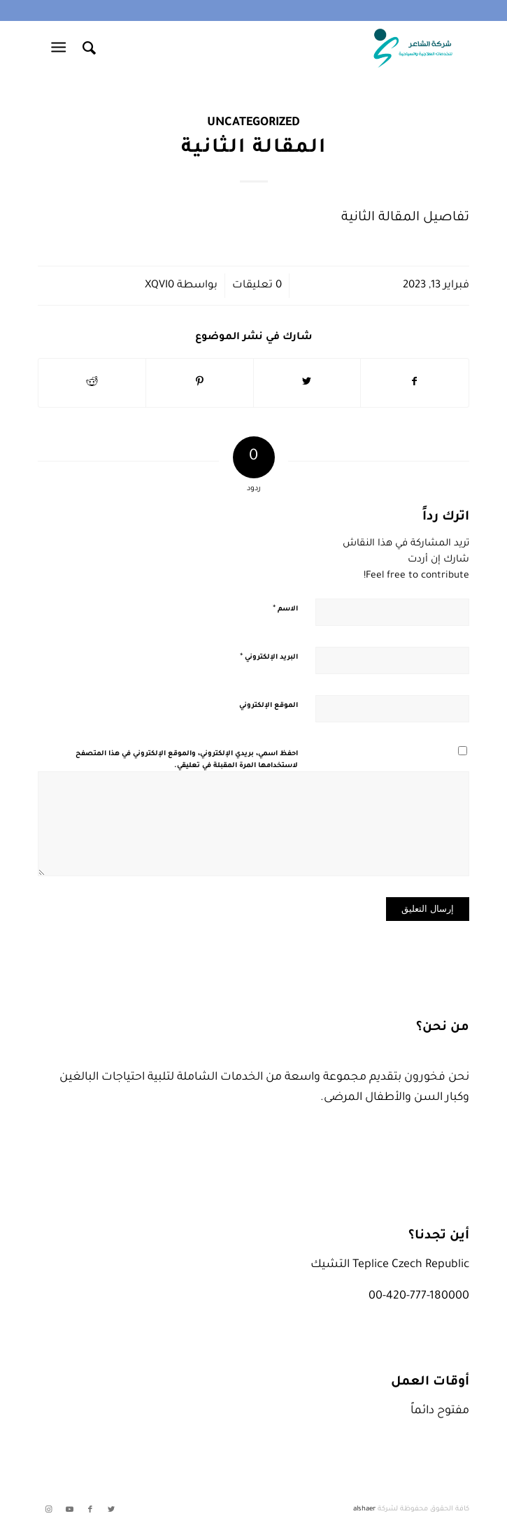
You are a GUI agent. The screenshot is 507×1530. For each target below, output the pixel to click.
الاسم (285, 609)
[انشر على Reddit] (91, 382)
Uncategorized (253, 123)
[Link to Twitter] (111, 1509)
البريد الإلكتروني (269, 657)
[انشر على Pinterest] (199, 382)
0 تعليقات (257, 286)
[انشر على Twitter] (307, 382)
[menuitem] (87, 48)
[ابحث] (87, 48)
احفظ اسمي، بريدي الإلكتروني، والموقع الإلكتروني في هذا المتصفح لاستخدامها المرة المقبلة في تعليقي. (187, 760)
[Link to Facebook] (90, 1509)
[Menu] (62, 48)
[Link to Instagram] (48, 1509)
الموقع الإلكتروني (268, 706)
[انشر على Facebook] (415, 382)
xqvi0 (159, 286)
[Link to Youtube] (69, 1509)
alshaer (364, 1509)
